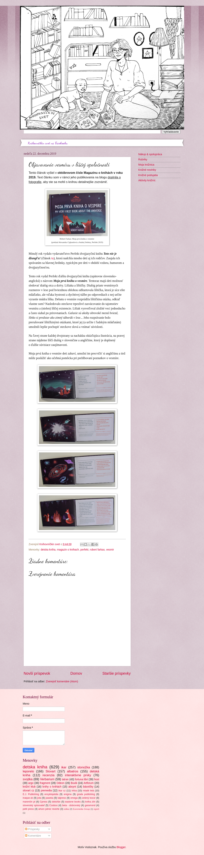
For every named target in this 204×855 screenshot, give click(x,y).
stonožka (83, 767)
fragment (45, 783)
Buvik (74, 783)
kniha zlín (90, 801)
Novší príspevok (37, 673)
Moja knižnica (146, 164)
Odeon (60, 783)
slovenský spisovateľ (34, 805)
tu (52, 258)
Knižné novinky (147, 169)
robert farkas (97, 549)
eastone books (73, 801)
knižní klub (29, 786)
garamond (90, 805)
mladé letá (88, 790)
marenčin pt (29, 801)
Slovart (51, 771)
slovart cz (28, 790)
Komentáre (33, 835)
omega (74, 798)
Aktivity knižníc (146, 180)
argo (31, 783)
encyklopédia (51, 794)
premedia (46, 790)
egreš (96, 809)
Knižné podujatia (148, 175)
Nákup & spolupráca (150, 154)
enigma (68, 794)
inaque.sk (28, 798)
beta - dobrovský (71, 805)
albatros (72, 771)
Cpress (43, 801)
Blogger (121, 847)
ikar (63, 767)
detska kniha (48, 549)
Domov (76, 673)
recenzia (49, 775)
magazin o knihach (68, 549)
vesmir (110, 549)
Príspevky (32, 829)
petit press (28, 809)
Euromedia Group (81, 809)
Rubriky (142, 159)
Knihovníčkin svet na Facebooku (48, 143)
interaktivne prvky (78, 775)
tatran (65, 779)
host (96, 779)
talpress (62, 798)
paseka (49, 798)
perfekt (84, 549)
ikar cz (62, 790)
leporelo (28, 771)
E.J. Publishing (31, 794)
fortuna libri (81, 779)
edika (66, 809)
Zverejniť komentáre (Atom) (62, 681)
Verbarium (47, 779)
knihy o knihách (52, 786)
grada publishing (86, 794)
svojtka (28, 779)
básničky (88, 786)
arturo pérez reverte (49, 809)
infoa (74, 790)
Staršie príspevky (116, 673)
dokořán (56, 801)
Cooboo (53, 805)
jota (39, 798)
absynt (72, 786)
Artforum (88, 783)
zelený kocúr (89, 798)
